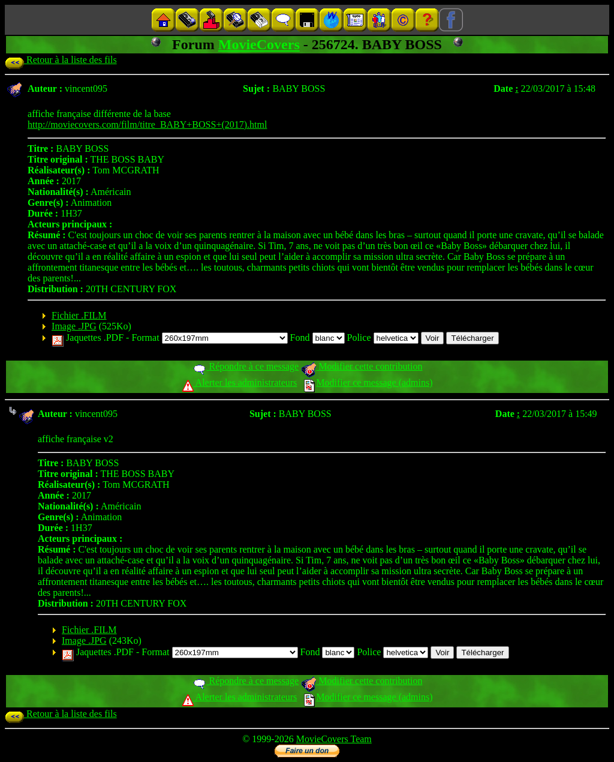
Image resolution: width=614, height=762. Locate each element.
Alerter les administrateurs (239, 382)
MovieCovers (259, 44)
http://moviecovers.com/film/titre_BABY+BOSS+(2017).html (147, 124)
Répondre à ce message (245, 366)
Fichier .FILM (79, 315)
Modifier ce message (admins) (368, 382)
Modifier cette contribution (361, 366)
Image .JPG (74, 326)
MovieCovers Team (334, 739)
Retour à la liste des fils (61, 60)
